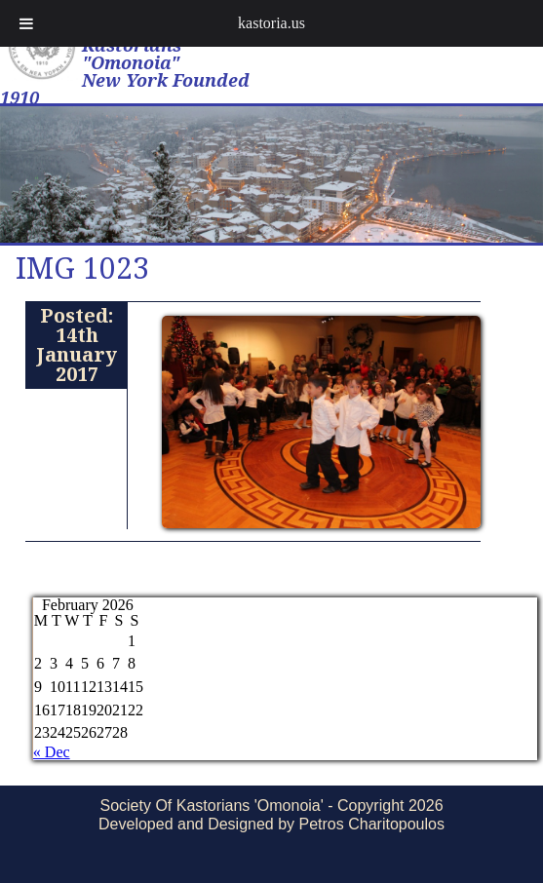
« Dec (51, 752)
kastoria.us (271, 23)
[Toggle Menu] (26, 23)
